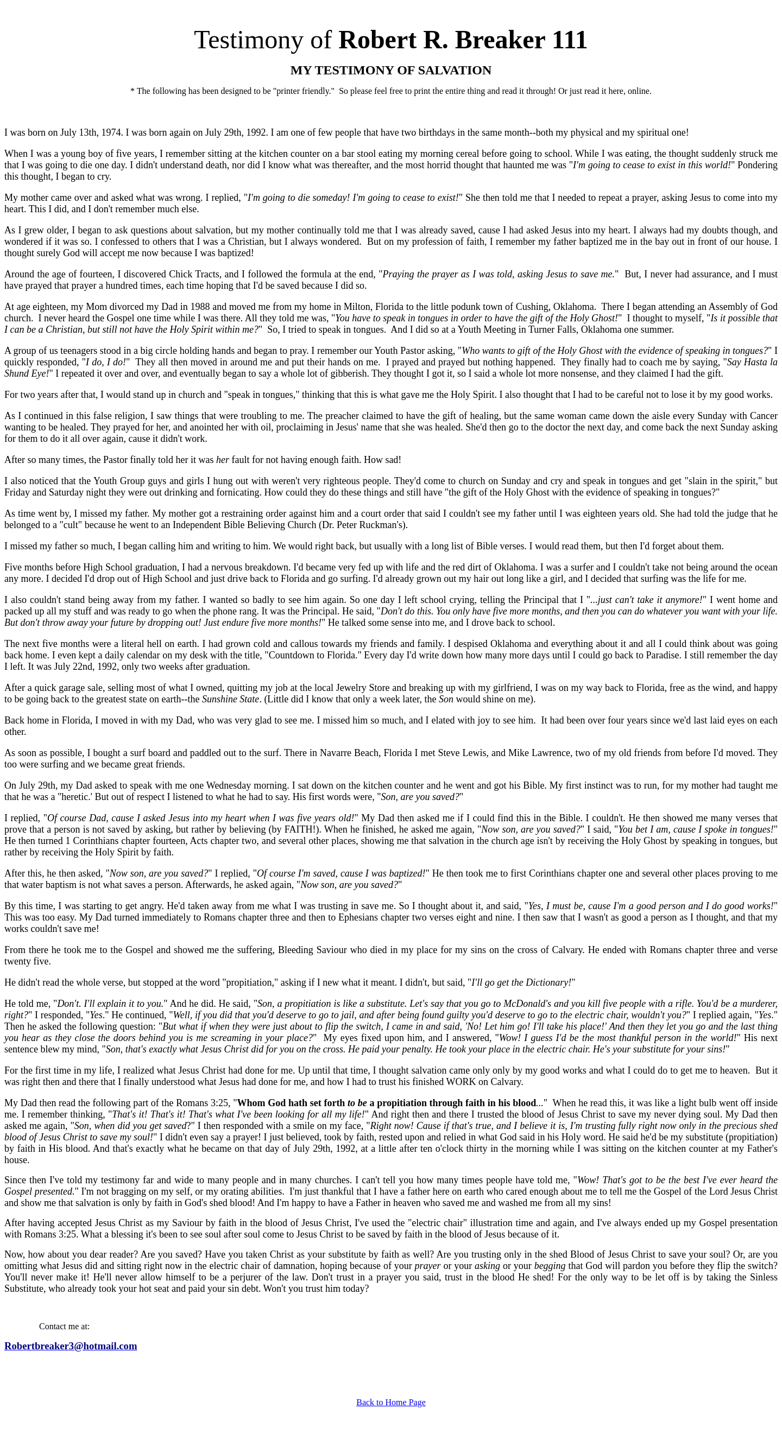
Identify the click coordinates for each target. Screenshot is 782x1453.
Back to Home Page (391, 1402)
